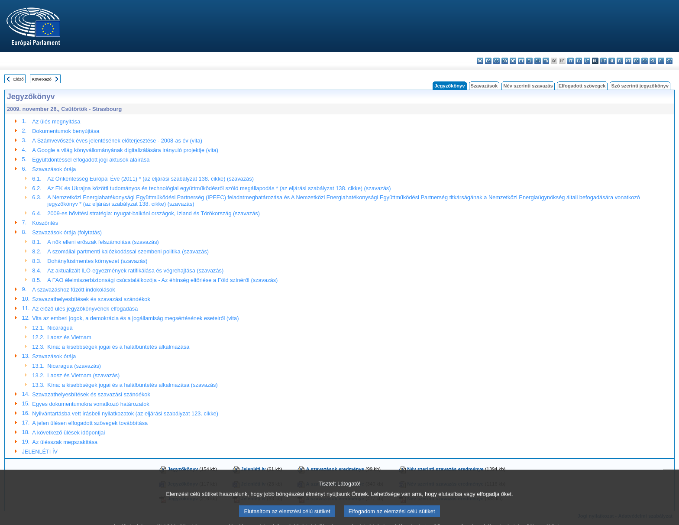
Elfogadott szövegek (582, 85)
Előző (18, 79)
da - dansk (504, 61)
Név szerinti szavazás (528, 85)
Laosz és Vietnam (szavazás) (83, 375)
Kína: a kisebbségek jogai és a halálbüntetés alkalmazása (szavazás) (132, 385)
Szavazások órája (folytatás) (67, 232)
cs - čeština (496, 61)
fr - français (546, 61)
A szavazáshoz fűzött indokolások (73, 289)
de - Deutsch (513, 61)
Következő (42, 79)
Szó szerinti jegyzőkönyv (640, 85)
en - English (537, 61)
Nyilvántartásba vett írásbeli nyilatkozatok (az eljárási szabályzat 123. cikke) (125, 413)
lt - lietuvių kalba (587, 61)
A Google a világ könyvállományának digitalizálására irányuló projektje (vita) (125, 150)
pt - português (628, 61)
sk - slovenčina (644, 61)
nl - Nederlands (611, 61)
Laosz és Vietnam (69, 337)
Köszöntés (45, 223)
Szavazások (484, 85)
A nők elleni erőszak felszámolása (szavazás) (102, 242)
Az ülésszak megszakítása (64, 442)
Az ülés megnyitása (56, 121)
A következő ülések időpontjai (68, 432)
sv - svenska (669, 61)
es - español (488, 61)
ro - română (636, 61)
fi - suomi (661, 61)
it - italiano (570, 61)
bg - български (480, 61)
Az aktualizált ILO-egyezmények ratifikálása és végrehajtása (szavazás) (135, 270)
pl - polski (620, 61)
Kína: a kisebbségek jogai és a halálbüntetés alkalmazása (118, 347)
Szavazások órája (54, 169)
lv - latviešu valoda (579, 61)
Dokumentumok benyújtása (65, 131)
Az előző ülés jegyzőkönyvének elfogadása (85, 308)
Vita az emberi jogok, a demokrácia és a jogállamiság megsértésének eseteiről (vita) (135, 318)
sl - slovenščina (653, 61)
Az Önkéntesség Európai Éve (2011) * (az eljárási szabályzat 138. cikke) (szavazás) (150, 178)
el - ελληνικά (529, 61)
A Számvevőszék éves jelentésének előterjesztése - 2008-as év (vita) (117, 140)
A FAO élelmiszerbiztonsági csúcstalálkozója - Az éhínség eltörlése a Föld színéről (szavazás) (162, 280)
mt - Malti (603, 61)
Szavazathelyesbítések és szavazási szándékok (91, 299)
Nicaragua (59, 327)
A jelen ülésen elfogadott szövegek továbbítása (90, 423)
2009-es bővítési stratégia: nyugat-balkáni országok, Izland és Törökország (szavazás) (153, 213)
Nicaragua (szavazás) (74, 366)
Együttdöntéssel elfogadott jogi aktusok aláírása (90, 159)
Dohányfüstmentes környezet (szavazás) (97, 261)
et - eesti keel (521, 61)
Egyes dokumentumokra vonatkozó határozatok (90, 404)
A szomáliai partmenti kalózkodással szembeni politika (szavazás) (128, 251)
